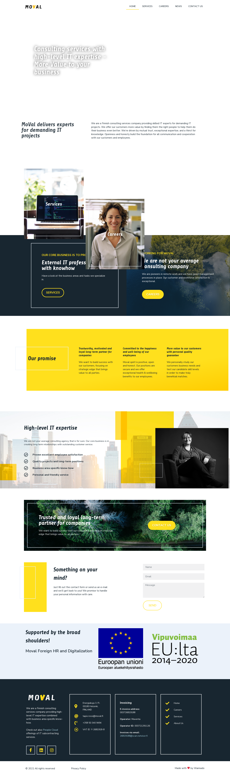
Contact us (195, 6)
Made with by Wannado (189, 768)
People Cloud (50, 729)
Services (147, 6)
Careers (164, 6)
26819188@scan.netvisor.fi (134, 735)
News (178, 6)
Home (132, 6)
